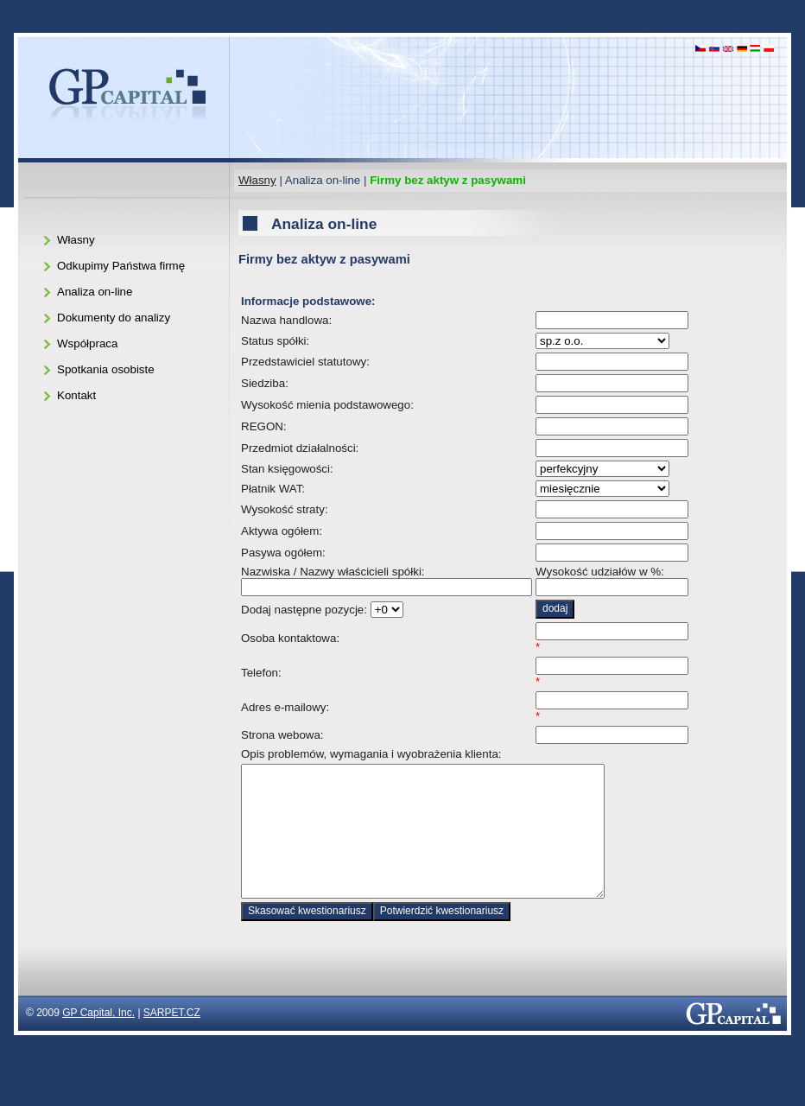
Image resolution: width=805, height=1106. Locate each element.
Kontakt (76, 395)
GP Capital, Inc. (98, 1039)
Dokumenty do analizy (113, 317)
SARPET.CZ (171, 1039)
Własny (257, 180)
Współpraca (87, 343)
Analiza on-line (94, 291)
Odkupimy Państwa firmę (121, 265)
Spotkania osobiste (106, 369)
